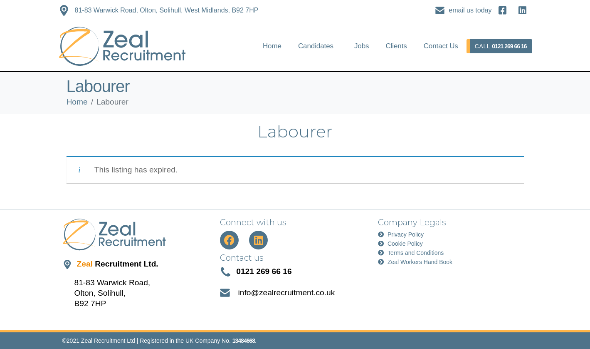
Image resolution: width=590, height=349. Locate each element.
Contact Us (441, 46)
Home (272, 46)
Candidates (315, 46)
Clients (396, 46)
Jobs (361, 46)
